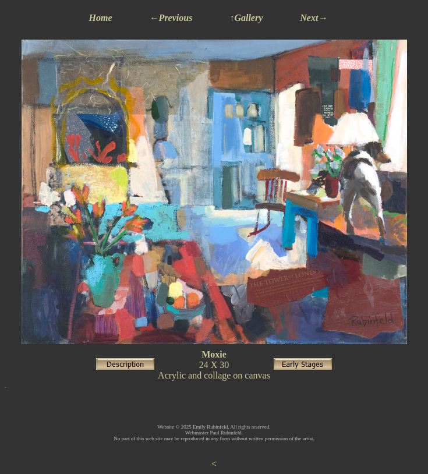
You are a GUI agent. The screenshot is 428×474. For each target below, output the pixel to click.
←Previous (171, 18)
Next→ (313, 18)
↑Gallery (246, 18)
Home (100, 18)
